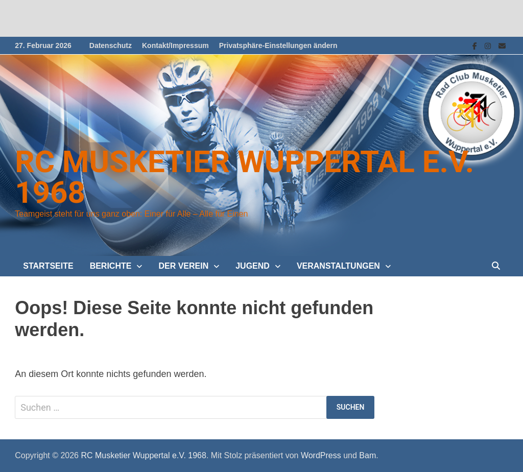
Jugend (252, 266)
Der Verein (183, 266)
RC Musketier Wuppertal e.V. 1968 (244, 177)
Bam (367, 455)
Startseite (48, 266)
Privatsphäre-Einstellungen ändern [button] (278, 45)
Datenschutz (110, 45)
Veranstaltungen (338, 266)
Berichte (111, 266)
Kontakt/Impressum (175, 45)
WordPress (321, 455)
